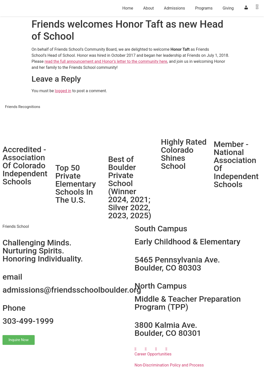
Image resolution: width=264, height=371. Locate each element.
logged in (63, 90)
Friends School (16, 226)
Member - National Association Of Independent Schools (236, 164)
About (148, 8)
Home (127, 8)
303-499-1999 (28, 321)
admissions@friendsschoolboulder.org (72, 290)
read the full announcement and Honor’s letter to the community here (105, 61)
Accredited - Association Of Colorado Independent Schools (25, 165)
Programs (204, 8)
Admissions (174, 8)
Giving (228, 8)
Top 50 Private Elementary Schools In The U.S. (75, 184)
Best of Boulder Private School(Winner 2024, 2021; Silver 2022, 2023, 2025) (129, 187)
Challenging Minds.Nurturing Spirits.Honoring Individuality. (43, 250)
